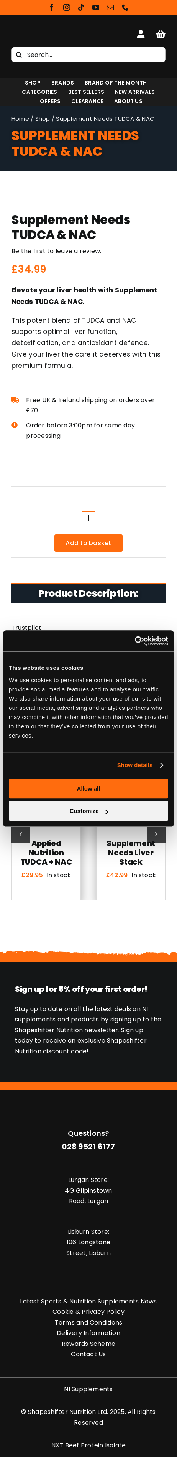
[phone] (125, 7)
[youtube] (95, 7)
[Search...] (88, 54)
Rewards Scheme (88, 1343)
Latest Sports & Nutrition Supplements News (88, 1301)
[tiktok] (81, 7)
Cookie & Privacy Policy (88, 1311)
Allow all (88, 788)
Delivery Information (88, 1332)
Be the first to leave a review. (56, 251)
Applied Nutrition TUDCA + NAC (46, 852)
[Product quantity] (88, 518)
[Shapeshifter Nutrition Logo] (35, 31)
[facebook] (51, 7)
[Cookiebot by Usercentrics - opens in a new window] (134, 641)
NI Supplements (88, 1389)
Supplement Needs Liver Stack (131, 852)
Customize (89, 811)
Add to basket (88, 543)
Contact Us (88, 1354)
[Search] (19, 54)
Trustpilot (26, 627)
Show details (135, 765)
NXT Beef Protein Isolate (88, 1445)
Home (20, 119)
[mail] (110, 7)
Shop (42, 119)
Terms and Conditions (89, 1322)
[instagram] (66, 7)
